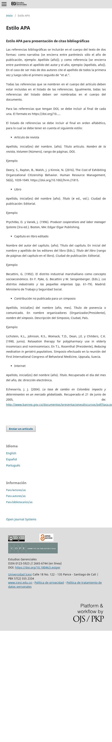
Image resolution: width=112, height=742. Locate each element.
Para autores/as (16, 496)
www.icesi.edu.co (20, 582)
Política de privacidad (49, 582)
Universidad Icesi (20, 574)
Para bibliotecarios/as (19, 502)
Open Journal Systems (21, 519)
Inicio (9, 15)
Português (13, 465)
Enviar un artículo (21, 429)
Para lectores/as (16, 490)
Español (11, 459)
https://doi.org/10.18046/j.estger (37, 567)
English (11, 453)
